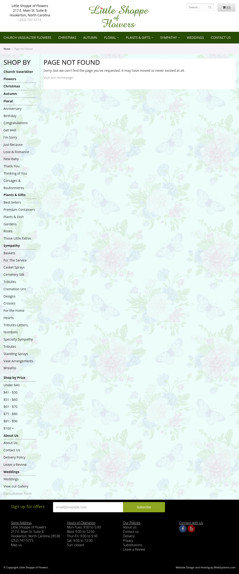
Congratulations (16, 123)
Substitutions (132, 545)
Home (7, 48)
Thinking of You (15, 173)
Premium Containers (19, 209)
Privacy (128, 540)
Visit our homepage (58, 77)
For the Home (14, 310)
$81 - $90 (11, 421)
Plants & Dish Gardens (14, 220)
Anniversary (12, 108)
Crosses (9, 303)
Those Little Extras (17, 238)
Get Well (10, 130)
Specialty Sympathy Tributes (18, 343)
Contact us (131, 531)
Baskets (9, 253)
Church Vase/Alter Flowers (27, 37)
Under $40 (12, 385)
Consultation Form (18, 493)
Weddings (195, 37)
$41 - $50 (11, 392)
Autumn (90, 37)
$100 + (9, 428)
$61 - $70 (11, 406)
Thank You (12, 166)
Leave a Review (15, 464)
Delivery (129, 536)
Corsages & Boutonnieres (14, 184)
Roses (8, 231)
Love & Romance (16, 152)
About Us (11, 435)
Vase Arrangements (18, 361)
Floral (110, 37)
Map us (16, 545)
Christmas (67, 37)
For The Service (15, 260)
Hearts (9, 318)
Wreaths (10, 368)
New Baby (11, 159)
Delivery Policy (14, 457)
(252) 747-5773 (30, 20)
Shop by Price (14, 377)
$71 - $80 (11, 414)
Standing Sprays (16, 354)
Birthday (10, 116)
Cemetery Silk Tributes (14, 278)
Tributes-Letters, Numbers (16, 328)
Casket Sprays (14, 267)
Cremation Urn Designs (15, 292)
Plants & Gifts (138, 37)
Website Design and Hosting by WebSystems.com (205, 567)
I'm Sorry (10, 137)
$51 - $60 (11, 399)
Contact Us (221, 37)
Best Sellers (12, 202)
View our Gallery (16, 486)
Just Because (13, 144)
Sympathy (168, 37)
